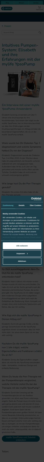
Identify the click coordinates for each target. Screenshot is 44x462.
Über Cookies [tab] (35, 205)
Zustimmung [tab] (8, 205)
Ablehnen (22, 261)
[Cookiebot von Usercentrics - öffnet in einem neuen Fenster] (31, 198)
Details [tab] (22, 205)
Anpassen (22, 253)
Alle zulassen (22, 246)
